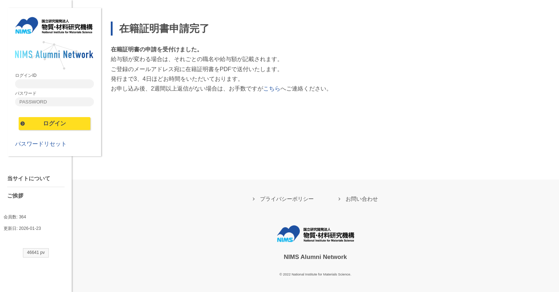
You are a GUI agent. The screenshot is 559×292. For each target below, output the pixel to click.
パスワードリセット (41, 144)
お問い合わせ (362, 199)
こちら (271, 88)
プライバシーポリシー (287, 199)
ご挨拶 (15, 196)
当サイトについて (28, 178)
